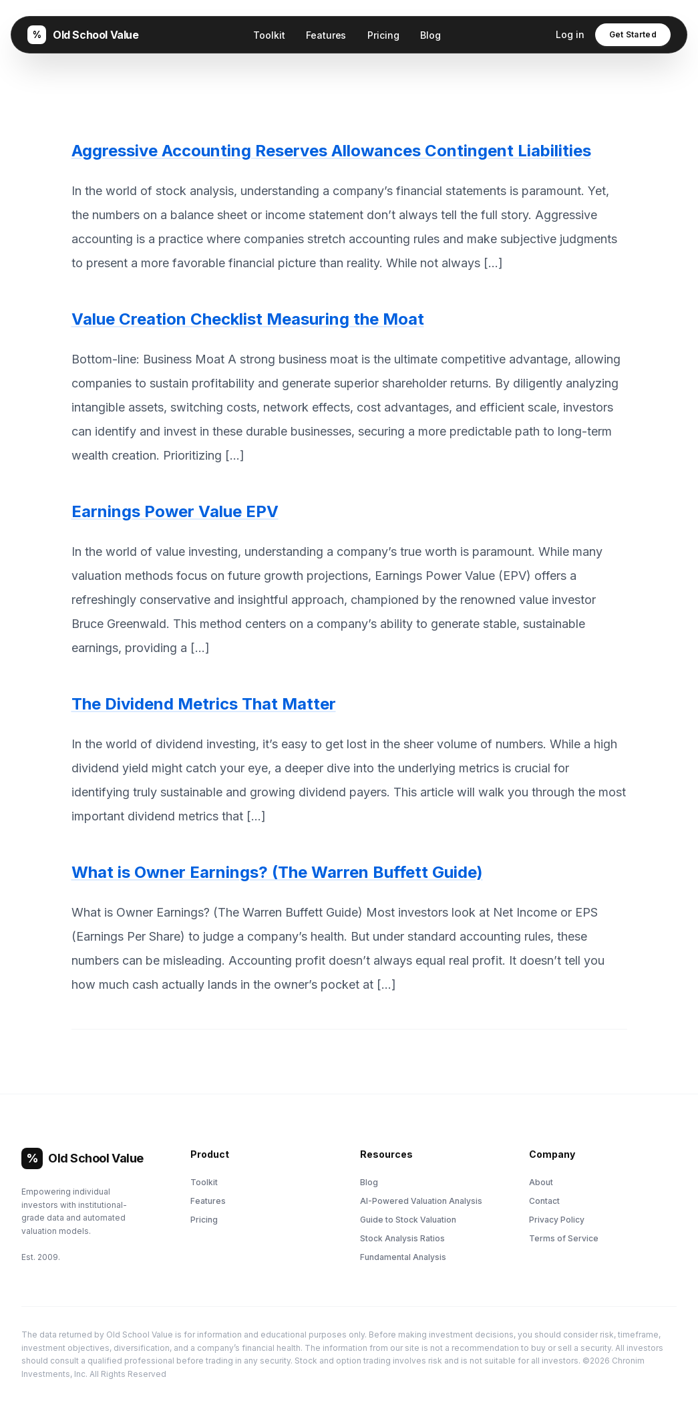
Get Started (633, 34)
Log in (570, 34)
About (541, 1182)
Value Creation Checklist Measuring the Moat (247, 319)
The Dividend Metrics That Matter (203, 704)
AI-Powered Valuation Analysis (421, 1201)
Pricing (383, 35)
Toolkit (269, 35)
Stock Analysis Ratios (402, 1238)
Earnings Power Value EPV (175, 511)
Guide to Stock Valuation (408, 1220)
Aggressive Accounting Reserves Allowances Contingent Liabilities (331, 150)
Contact (544, 1201)
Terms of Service (563, 1238)
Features (326, 35)
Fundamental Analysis (403, 1257)
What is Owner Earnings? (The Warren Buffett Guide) (277, 872)
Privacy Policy (556, 1220)
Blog (430, 35)
